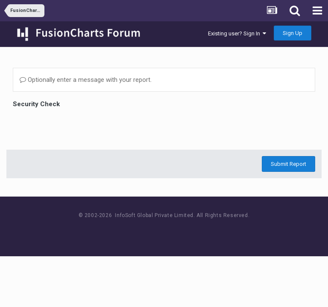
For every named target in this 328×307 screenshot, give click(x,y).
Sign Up (292, 33)
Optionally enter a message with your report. (86, 80)
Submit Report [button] (288, 164)
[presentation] (78, 126)
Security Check (36, 104)
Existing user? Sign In (237, 33)
